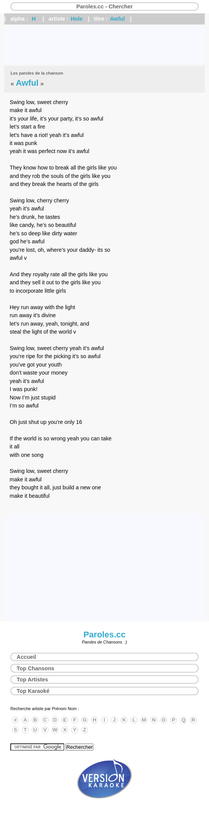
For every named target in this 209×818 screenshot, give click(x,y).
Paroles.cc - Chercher (104, 6)
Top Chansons (35, 668)
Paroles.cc (104, 634)
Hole (77, 19)
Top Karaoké (33, 691)
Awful (117, 19)
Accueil (26, 657)
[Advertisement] (104, 45)
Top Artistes (32, 679)
